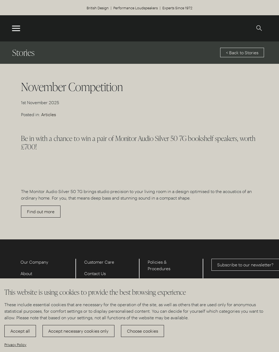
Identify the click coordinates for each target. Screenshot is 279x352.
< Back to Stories (242, 52)
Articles (48, 114)
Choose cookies (142, 330)
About (26, 273)
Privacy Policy (15, 344)
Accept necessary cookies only (78, 330)
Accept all (20, 330)
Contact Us (95, 273)
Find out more (40, 211)
